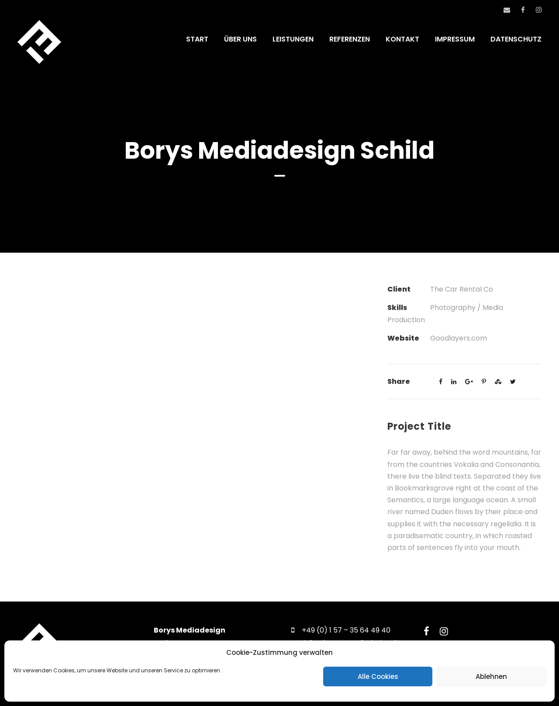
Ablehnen (491, 676)
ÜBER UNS (240, 39)
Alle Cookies (378, 676)
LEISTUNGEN (293, 39)
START (197, 39)
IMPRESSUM (455, 39)
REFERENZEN (349, 39)
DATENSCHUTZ (516, 39)
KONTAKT (402, 39)
